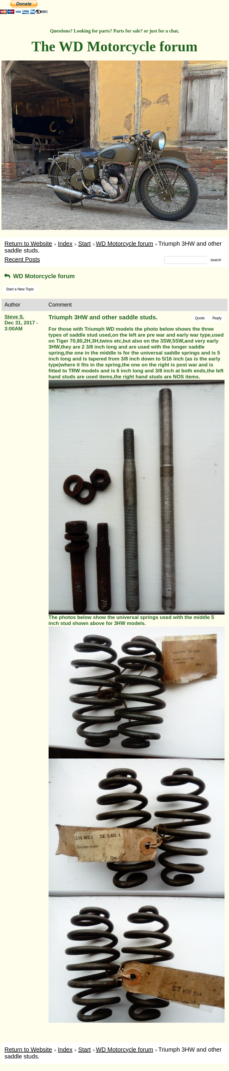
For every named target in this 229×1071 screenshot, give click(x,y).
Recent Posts (22, 259)
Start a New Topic (20, 289)
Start (84, 243)
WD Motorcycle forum (124, 243)
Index (65, 243)
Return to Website (28, 243)
